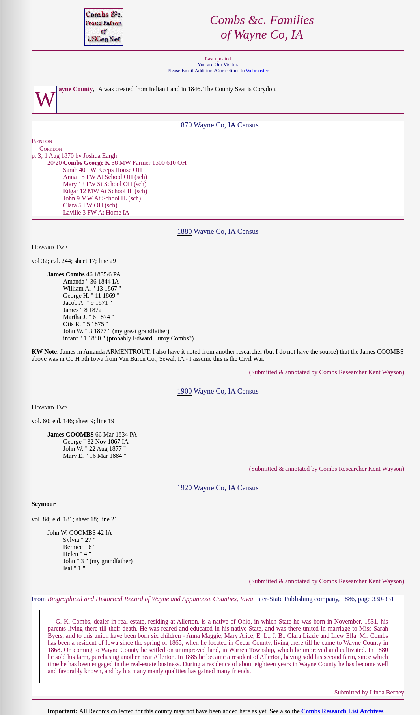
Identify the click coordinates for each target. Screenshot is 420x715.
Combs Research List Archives (342, 711)
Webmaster (257, 70)
